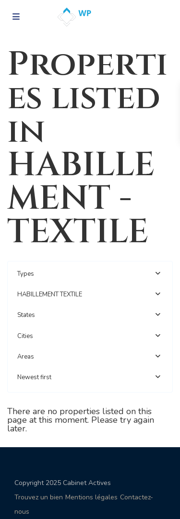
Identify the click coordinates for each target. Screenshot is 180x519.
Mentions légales (91, 497)
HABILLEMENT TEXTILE (49, 294)
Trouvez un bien (38, 497)
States (26, 315)
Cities (25, 336)
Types (25, 274)
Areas (25, 356)
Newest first (34, 377)
